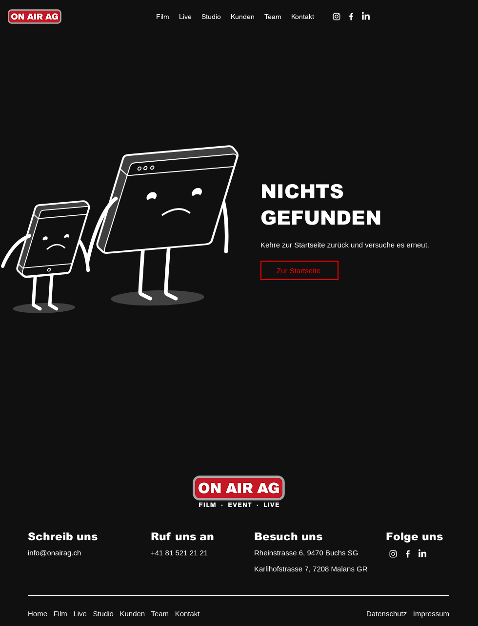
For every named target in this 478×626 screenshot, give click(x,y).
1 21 (201, 553)
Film (60, 613)
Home (37, 613)
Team (160, 613)
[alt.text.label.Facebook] (351, 16)
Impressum (431, 613)
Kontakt (187, 613)
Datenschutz (386, 613)
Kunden (132, 613)
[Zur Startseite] (299, 270)
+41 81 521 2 (172, 553)
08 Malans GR (344, 569)
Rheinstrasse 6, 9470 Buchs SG (306, 553)
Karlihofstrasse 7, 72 (287, 569)
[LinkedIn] (366, 16)
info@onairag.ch (54, 553)
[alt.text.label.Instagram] (336, 16)
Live (80, 613)
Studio (103, 613)
